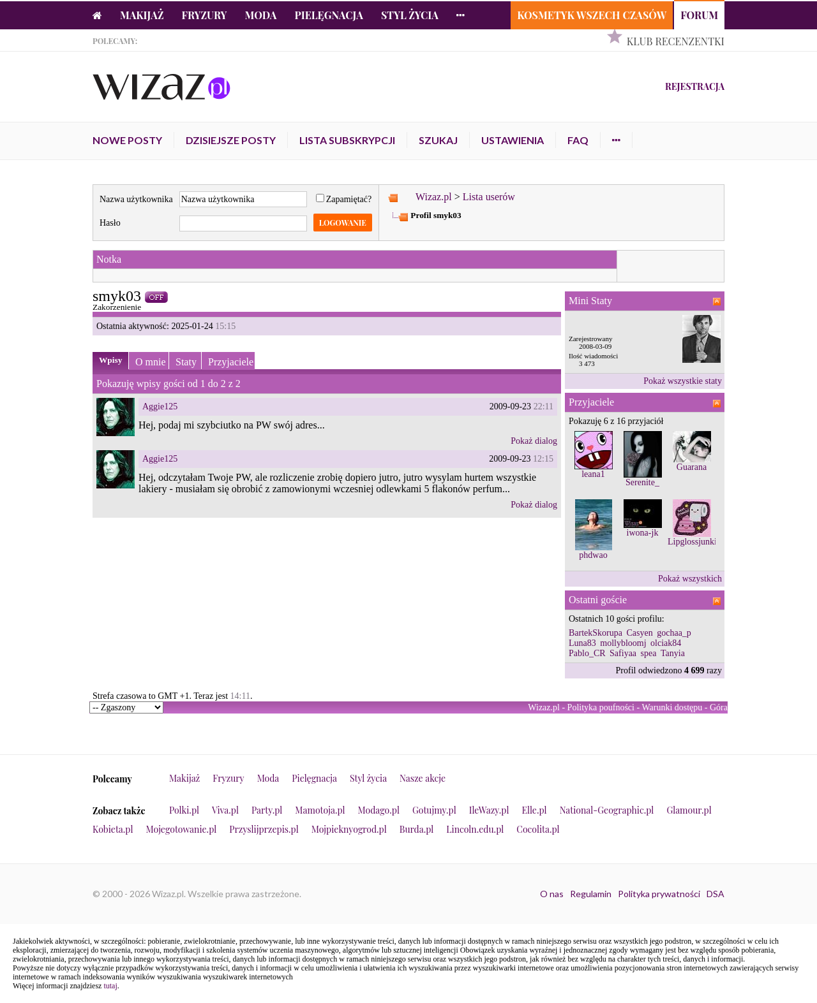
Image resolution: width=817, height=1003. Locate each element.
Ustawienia (512, 140)
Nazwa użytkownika (136, 199)
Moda (261, 15)
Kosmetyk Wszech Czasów (591, 15)
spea (649, 653)
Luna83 (582, 643)
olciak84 (665, 643)
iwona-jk (643, 533)
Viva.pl (225, 810)
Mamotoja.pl (320, 810)
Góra (719, 707)
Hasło (110, 223)
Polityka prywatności (659, 893)
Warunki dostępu (671, 707)
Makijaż (142, 15)
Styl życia (409, 15)
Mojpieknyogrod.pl (349, 829)
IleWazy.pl (489, 810)
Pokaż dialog (534, 441)
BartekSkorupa (595, 633)
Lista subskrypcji (347, 140)
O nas (552, 893)
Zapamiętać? (344, 199)
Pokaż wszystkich (690, 578)
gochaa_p (674, 633)
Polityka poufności (600, 707)
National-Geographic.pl (607, 810)
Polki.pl (184, 810)
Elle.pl (533, 810)
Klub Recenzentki (675, 41)
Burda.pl (417, 829)
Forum (699, 15)
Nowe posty (127, 140)
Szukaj (438, 140)
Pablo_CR (587, 653)
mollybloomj (623, 643)
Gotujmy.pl (434, 810)
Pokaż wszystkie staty (682, 381)
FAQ (577, 140)
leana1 (593, 474)
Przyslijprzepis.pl (263, 829)
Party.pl (266, 810)
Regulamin (590, 893)
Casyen (639, 633)
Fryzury (204, 15)
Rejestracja (694, 86)
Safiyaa (623, 653)
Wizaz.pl (434, 196)
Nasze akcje (423, 778)
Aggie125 (159, 406)
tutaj (110, 985)
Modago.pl (379, 810)
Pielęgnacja (328, 15)
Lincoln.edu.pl (475, 829)
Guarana (692, 467)
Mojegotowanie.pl (181, 829)
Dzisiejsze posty (231, 140)
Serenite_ (642, 482)
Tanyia (673, 653)
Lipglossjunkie (694, 541)
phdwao (593, 555)
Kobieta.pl (113, 829)
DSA (715, 893)
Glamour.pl (688, 810)
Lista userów (489, 196)
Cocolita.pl (537, 829)
